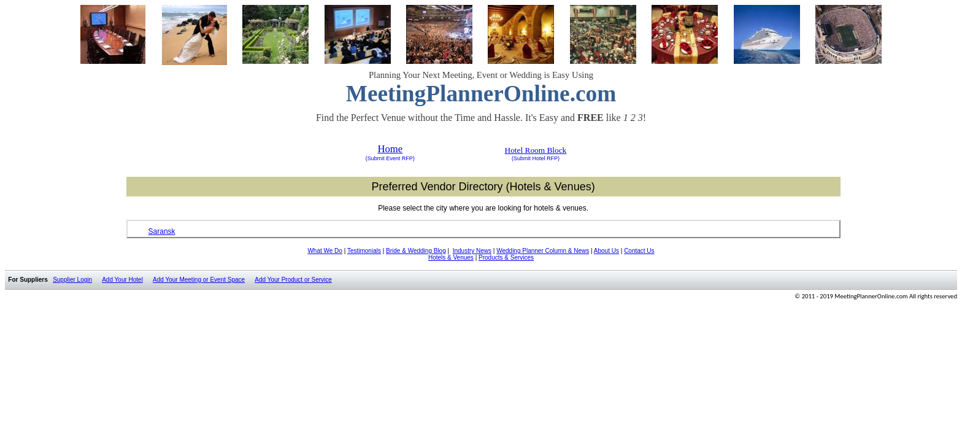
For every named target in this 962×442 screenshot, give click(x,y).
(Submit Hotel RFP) (536, 158)
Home (389, 149)
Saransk (161, 231)
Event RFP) (400, 158)
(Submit (375, 158)
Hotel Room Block (536, 150)
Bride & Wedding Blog (416, 250)
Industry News (472, 250)
